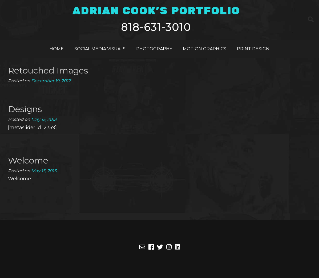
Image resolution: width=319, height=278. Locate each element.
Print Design (253, 48)
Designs (25, 109)
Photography (154, 48)
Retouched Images (48, 70)
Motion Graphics (204, 48)
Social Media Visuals (100, 48)
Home (57, 48)
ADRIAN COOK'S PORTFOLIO (156, 11)
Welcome (28, 160)
